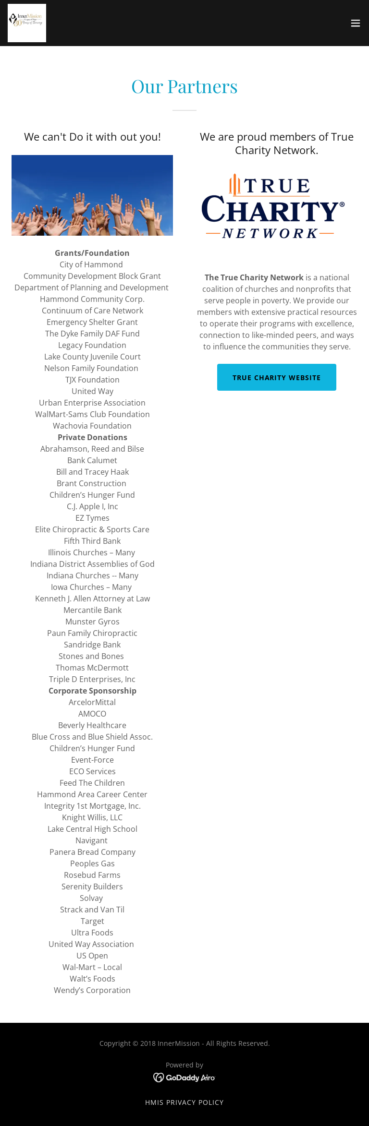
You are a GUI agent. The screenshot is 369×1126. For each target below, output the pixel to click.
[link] (27, 23)
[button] (355, 23)
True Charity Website (277, 377)
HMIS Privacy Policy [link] (184, 1102)
